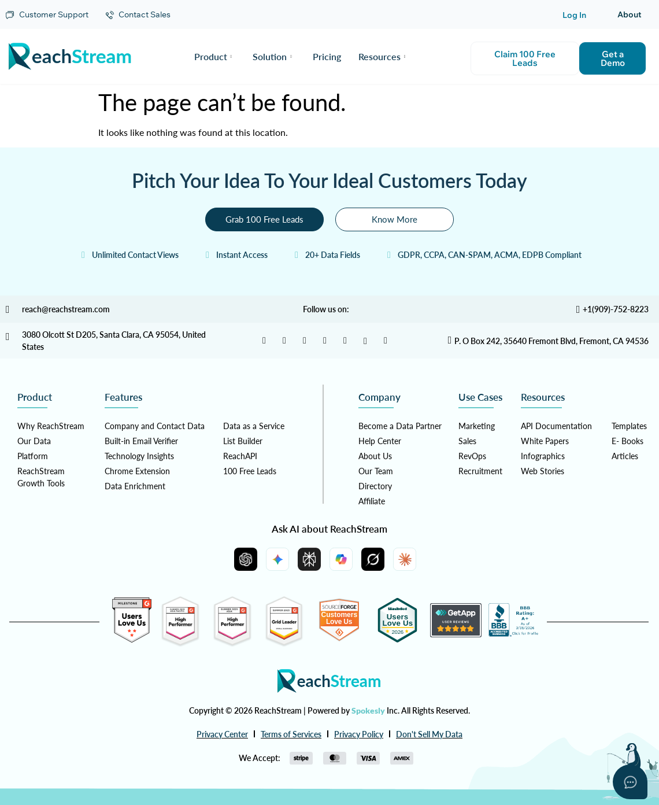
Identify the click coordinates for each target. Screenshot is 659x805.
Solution (272, 56)
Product (213, 56)
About (629, 14)
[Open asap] (630, 782)
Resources (382, 56)
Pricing (327, 56)
